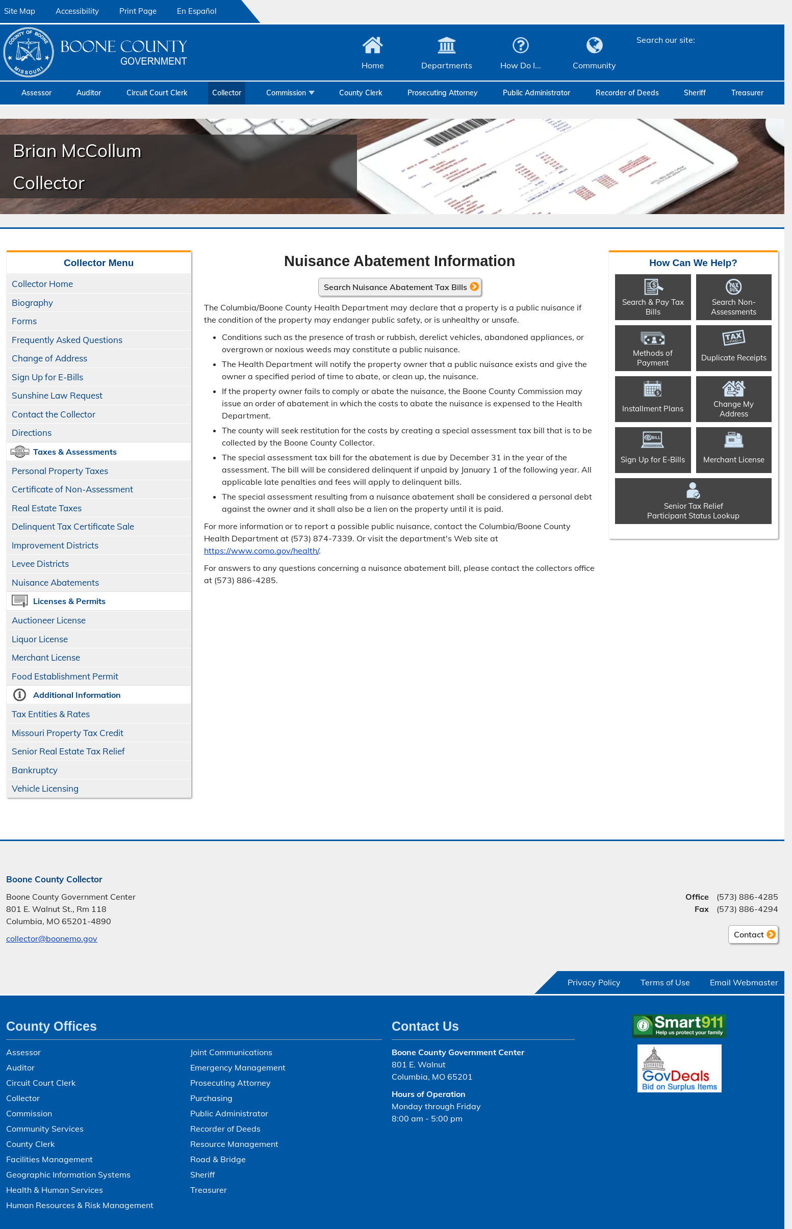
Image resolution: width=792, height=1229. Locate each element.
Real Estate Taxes (47, 508)
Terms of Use (665, 982)
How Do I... (520, 65)
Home (373, 65)
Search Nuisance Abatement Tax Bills (395, 286)
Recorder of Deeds (627, 92)
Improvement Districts (55, 545)
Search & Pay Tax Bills (653, 306)
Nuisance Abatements (55, 582)
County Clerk (360, 92)
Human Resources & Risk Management (80, 1205)
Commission (286, 92)
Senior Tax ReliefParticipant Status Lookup (693, 510)
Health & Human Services (54, 1190)
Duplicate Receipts (734, 357)
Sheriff (695, 92)
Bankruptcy (35, 770)
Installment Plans (652, 408)
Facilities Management (49, 1159)
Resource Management (234, 1144)
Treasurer (747, 92)
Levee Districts (40, 563)
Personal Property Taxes (60, 470)
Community (594, 65)
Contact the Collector (53, 414)
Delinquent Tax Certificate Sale (73, 526)
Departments (446, 65)
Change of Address (49, 358)
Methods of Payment (653, 357)
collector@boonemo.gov (51, 938)
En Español (197, 11)
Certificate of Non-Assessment (72, 489)
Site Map (19, 11)
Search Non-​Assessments (733, 306)
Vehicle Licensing (45, 788)
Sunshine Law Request (57, 395)
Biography (32, 302)
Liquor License (40, 639)
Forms (24, 321)
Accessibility (77, 11)
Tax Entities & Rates (51, 714)
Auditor (88, 92)
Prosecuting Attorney (442, 92)
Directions (32, 432)
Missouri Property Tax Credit (67, 732)
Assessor (36, 92)
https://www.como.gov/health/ (261, 550)
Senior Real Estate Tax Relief (68, 751)
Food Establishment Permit (65, 676)
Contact (746, 936)
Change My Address (733, 408)
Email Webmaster (744, 982)
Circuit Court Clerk (156, 92)
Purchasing (211, 1098)
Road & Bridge (218, 1159)
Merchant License (46, 657)
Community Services (45, 1128)
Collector (226, 92)
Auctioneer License (49, 620)
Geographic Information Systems (68, 1174)
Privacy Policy (594, 982)
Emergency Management (238, 1067)
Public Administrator (536, 92)
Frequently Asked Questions (67, 339)
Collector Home (42, 283)
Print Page (138, 11)
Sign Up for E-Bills (47, 377)
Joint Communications (231, 1052)
